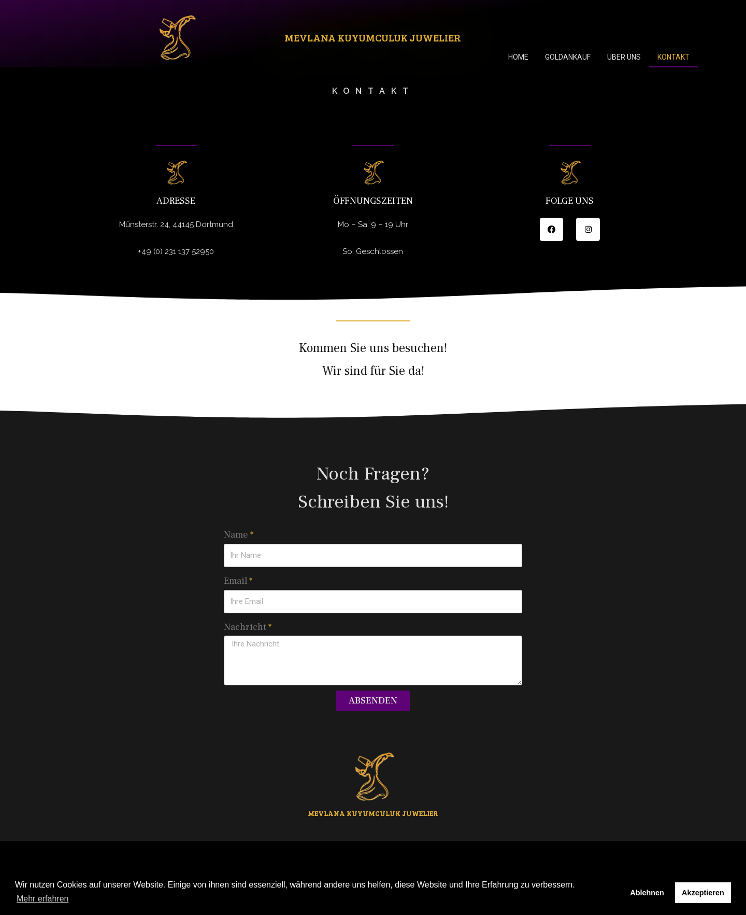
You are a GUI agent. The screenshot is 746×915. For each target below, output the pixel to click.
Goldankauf (568, 57)
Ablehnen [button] (647, 893)
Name (236, 535)
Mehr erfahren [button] (43, 898)
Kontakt (673, 57)
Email (235, 581)
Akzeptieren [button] (703, 893)
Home (518, 57)
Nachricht (245, 627)
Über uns (624, 57)
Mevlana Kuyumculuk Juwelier (372, 37)
